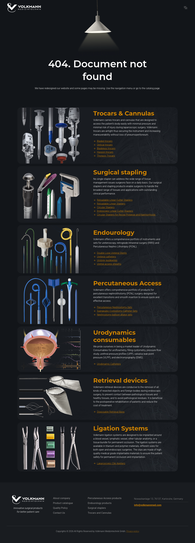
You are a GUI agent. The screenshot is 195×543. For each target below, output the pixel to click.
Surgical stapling (120, 187)
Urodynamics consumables (114, 351)
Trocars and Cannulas (99, 512)
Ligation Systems (120, 443)
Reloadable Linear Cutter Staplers (112, 215)
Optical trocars (102, 159)
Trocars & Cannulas (123, 128)
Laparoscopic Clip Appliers (109, 478)
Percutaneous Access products (105, 498)
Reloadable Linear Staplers (109, 218)
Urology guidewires (105, 275)
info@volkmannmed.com (147, 505)
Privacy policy (132, 531)
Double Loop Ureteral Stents (110, 267)
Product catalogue (63, 503)
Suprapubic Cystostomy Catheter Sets (115, 325)
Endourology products (100, 503)
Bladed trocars (102, 156)
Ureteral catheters (104, 271)
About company (61, 498)
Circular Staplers (103, 222)
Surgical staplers (97, 508)
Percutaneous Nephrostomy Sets (112, 322)
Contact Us (59, 512)
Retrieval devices (120, 395)
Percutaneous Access (127, 298)
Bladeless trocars (104, 163)
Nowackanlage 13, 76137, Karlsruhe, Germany (158, 498)
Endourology (113, 247)
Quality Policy (60, 508)
